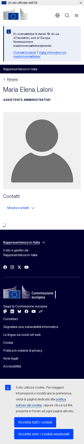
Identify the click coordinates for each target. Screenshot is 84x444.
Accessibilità (12, 366)
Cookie (8, 343)
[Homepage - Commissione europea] (15, 14)
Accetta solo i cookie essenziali (43, 434)
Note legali (10, 358)
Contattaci (10, 319)
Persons (12, 79)
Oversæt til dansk (24, 52)
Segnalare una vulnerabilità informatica (30, 327)
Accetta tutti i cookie (35, 422)
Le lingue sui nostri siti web (22, 335)
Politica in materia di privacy (22, 350)
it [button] (57, 15)
